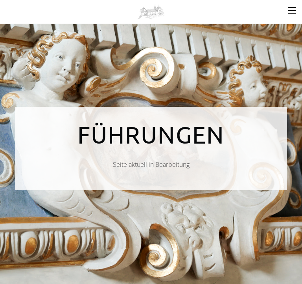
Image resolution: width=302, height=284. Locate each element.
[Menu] (292, 10)
